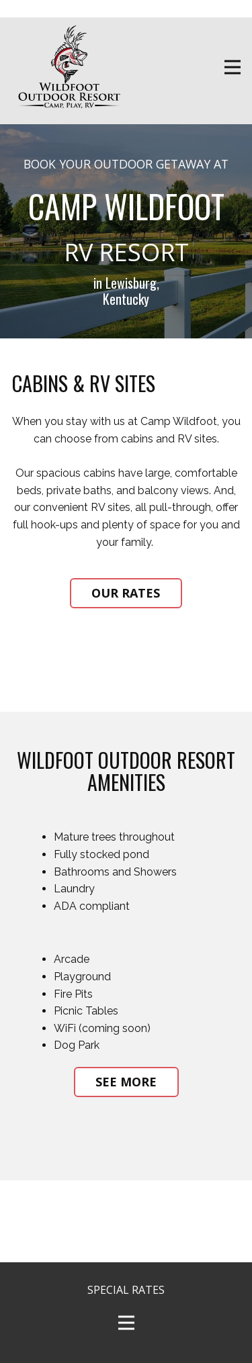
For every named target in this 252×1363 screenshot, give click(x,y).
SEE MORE (126, 1082)
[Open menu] (232, 67)
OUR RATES (125, 593)
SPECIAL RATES (126, 1289)
